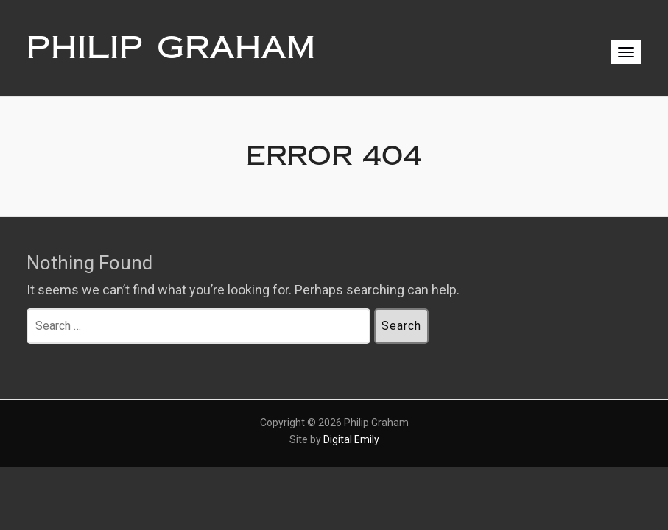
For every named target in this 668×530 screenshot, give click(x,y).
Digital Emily (351, 439)
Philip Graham (171, 47)
